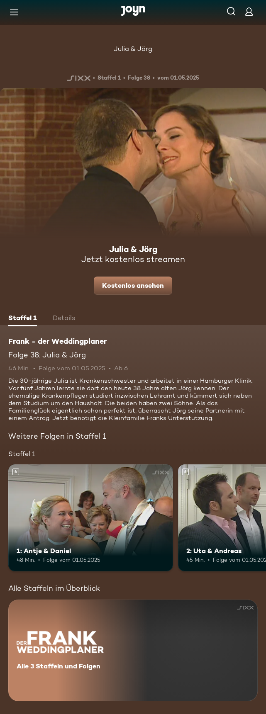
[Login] (249, 11)
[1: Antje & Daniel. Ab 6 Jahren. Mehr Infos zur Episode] (90, 517)
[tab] (23, 318)
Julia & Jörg (133, 49)
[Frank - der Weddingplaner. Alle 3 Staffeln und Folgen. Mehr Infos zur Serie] (133, 650)
